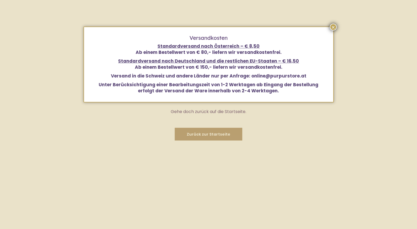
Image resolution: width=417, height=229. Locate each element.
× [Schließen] (333, 27)
